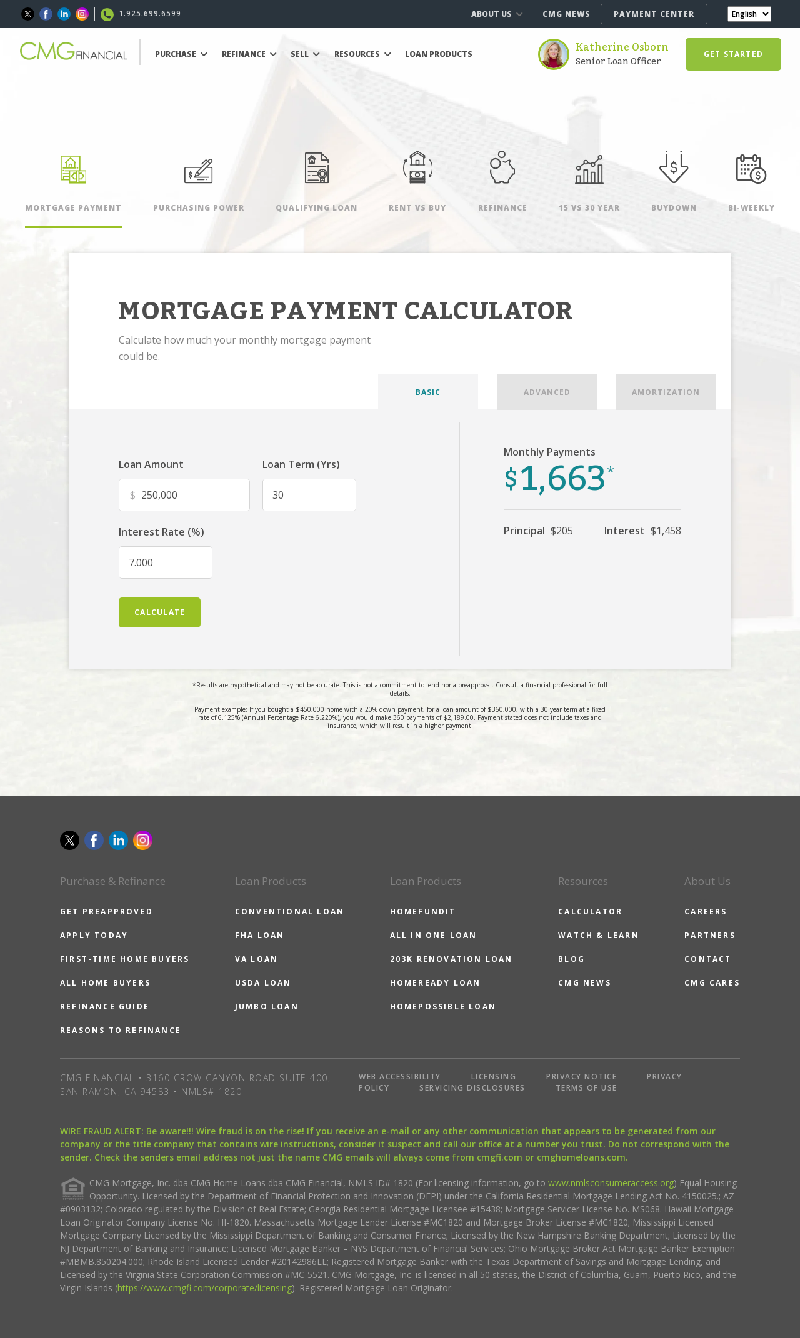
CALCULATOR (590, 911)
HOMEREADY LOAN (435, 982)
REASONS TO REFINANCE (120, 1030)
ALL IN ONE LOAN (434, 935)
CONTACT (707, 959)
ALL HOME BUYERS (105, 982)
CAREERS (705, 911)
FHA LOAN (260, 935)
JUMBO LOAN (267, 1006)
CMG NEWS (566, 14)
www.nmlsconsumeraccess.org (611, 1183)
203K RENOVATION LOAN (451, 959)
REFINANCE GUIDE (104, 1006)
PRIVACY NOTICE (581, 1076)
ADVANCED (547, 392)
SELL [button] (305, 54)
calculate (159, 612)
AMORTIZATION (666, 392)
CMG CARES (712, 982)
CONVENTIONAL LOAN (289, 911)
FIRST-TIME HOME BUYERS (124, 959)
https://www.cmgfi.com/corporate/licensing (205, 1288)
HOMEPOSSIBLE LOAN (443, 1006)
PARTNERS (710, 935)
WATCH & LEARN (598, 935)
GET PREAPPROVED (106, 911)
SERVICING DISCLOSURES (472, 1087)
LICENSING (494, 1076)
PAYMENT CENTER (654, 14)
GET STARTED (733, 54)
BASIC (428, 392)
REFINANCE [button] (249, 54)
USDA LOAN (263, 982)
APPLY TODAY (94, 935)
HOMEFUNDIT (423, 911)
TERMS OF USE (587, 1087)
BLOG (571, 959)
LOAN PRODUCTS (438, 54)
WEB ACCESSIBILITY (400, 1076)
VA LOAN (256, 959)
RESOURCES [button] (362, 54)
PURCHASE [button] (181, 54)
